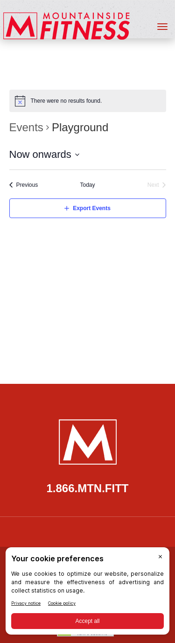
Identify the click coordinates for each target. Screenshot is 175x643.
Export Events (92, 208)
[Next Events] (156, 185)
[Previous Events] (23, 185)
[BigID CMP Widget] (87, 593)
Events (26, 127)
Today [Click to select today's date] (87, 185)
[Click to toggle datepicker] (44, 154)
